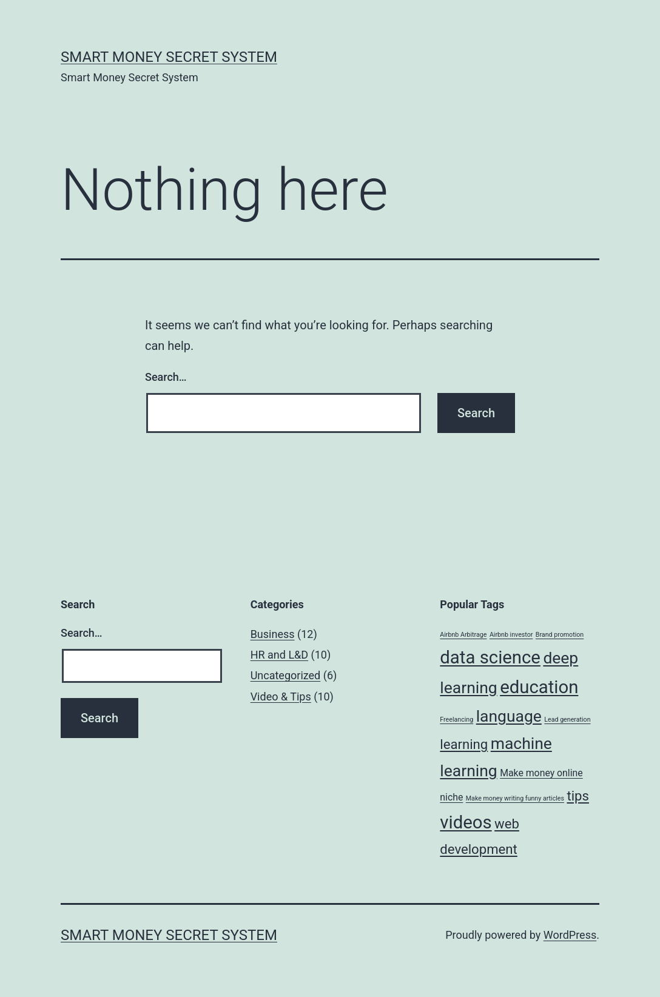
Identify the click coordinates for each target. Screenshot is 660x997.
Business (273, 634)
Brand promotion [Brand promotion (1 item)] (560, 635)
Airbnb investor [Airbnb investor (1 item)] (511, 635)
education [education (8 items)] (539, 687)
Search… (166, 377)
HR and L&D (279, 654)
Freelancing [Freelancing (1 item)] (456, 719)
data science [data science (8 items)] (490, 657)
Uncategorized (286, 675)
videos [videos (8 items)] (465, 822)
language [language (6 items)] (509, 716)
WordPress (570, 934)
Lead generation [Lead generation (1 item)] (567, 719)
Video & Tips (281, 696)
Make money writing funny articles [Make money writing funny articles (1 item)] (515, 798)
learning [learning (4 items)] (464, 744)
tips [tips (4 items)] (578, 796)
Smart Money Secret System (169, 57)
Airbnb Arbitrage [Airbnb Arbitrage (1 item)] (463, 635)
